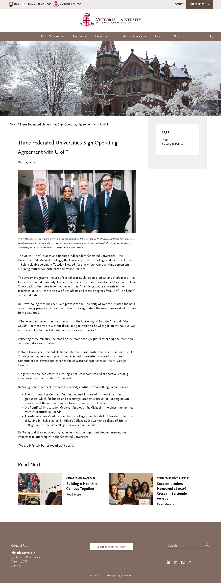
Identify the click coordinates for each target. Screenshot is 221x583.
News (177, 36)
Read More (73, 494)
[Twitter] (175, 562)
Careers (160, 36)
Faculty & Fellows (173, 144)
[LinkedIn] (168, 562)
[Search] (207, 545)
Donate (179, 4)
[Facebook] (183, 562)
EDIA (13, 4)
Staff (165, 140)
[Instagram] (190, 562)
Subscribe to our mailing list (111, 546)
